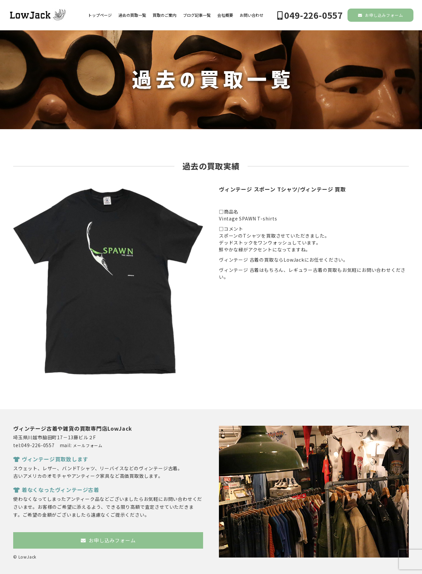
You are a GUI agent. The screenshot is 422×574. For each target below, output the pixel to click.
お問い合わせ (251, 15)
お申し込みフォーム (380, 15)
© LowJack (24, 557)
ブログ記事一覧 (197, 15)
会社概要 (225, 15)
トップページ (100, 15)
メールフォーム (88, 445)
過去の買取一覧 (132, 15)
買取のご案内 (164, 15)
